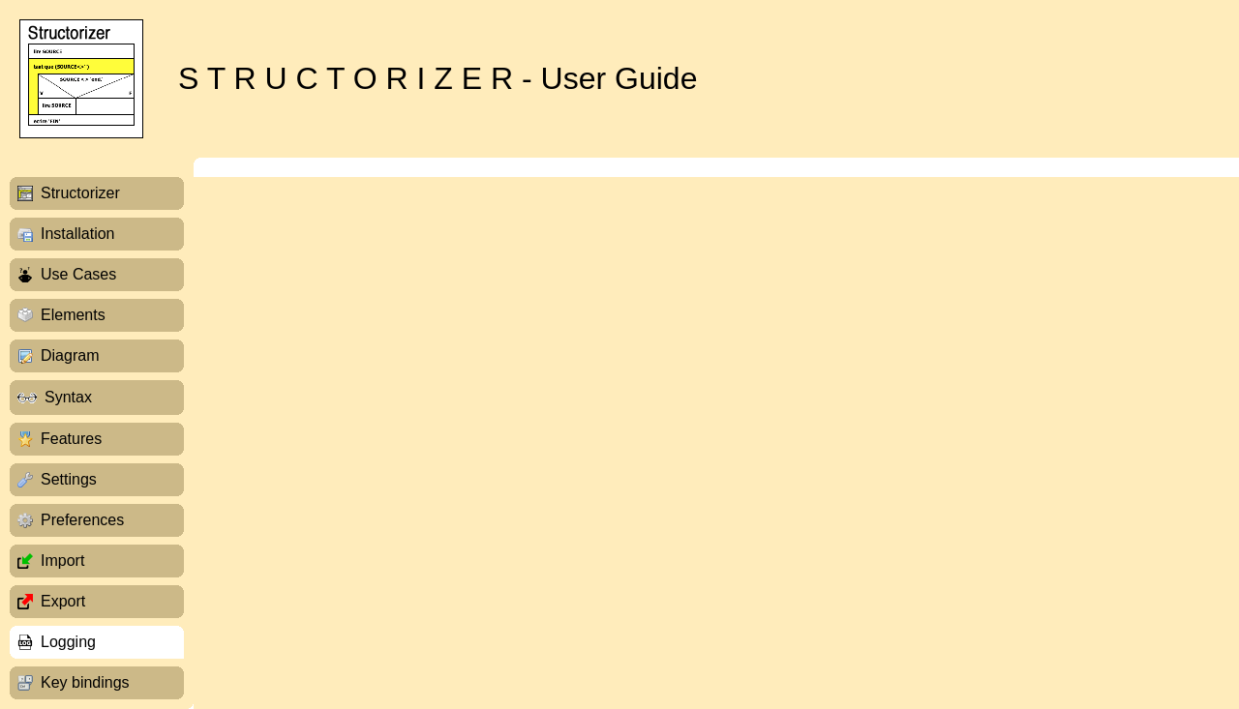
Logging (68, 642)
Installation (78, 233)
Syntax (68, 397)
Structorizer (80, 193)
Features (71, 438)
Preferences (82, 520)
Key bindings (85, 682)
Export (63, 601)
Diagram (70, 355)
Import (62, 560)
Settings (69, 479)
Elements (73, 315)
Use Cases (78, 274)
